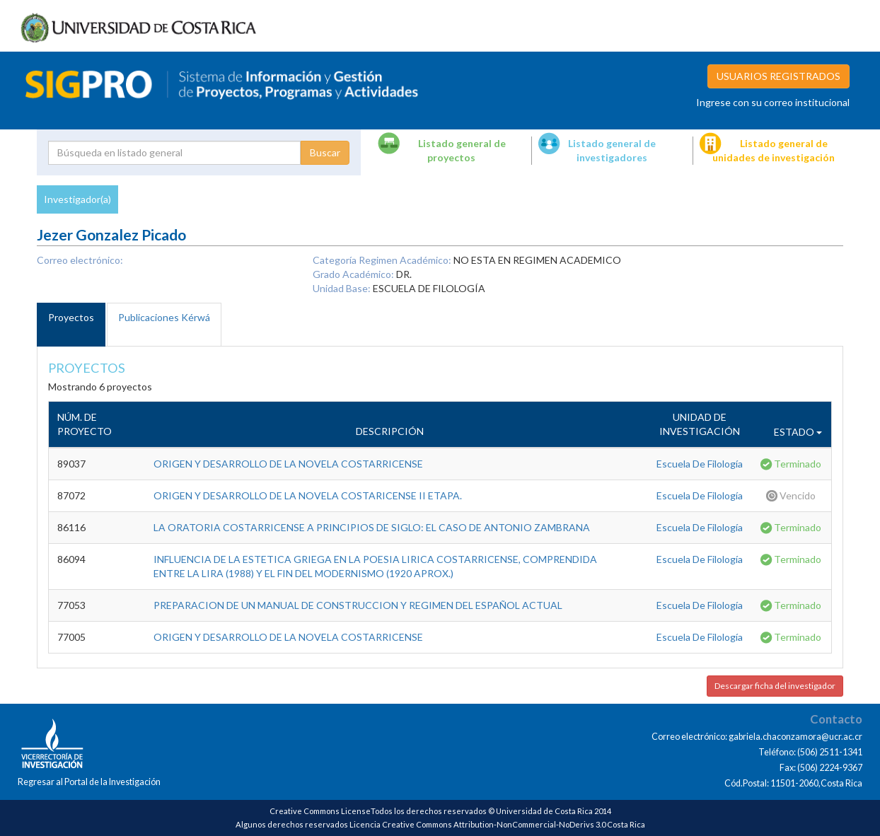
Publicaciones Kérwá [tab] (164, 317)
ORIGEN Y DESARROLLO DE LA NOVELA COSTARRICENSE (288, 464)
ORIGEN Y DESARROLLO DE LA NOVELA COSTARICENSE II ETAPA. (308, 495)
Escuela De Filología (699, 464)
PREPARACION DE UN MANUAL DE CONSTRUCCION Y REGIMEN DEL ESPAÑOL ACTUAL (358, 605)
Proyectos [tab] (71, 317)
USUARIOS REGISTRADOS (778, 76)
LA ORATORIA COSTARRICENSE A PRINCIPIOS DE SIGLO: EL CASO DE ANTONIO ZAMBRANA (372, 527)
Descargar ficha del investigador (774, 685)
